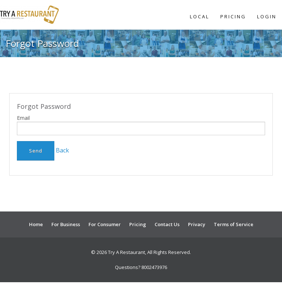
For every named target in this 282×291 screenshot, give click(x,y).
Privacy (196, 224)
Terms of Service (233, 224)
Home (36, 224)
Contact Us (167, 224)
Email (23, 117)
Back (62, 150)
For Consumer (104, 224)
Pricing (233, 16)
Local (199, 16)
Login (266, 16)
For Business (65, 224)
